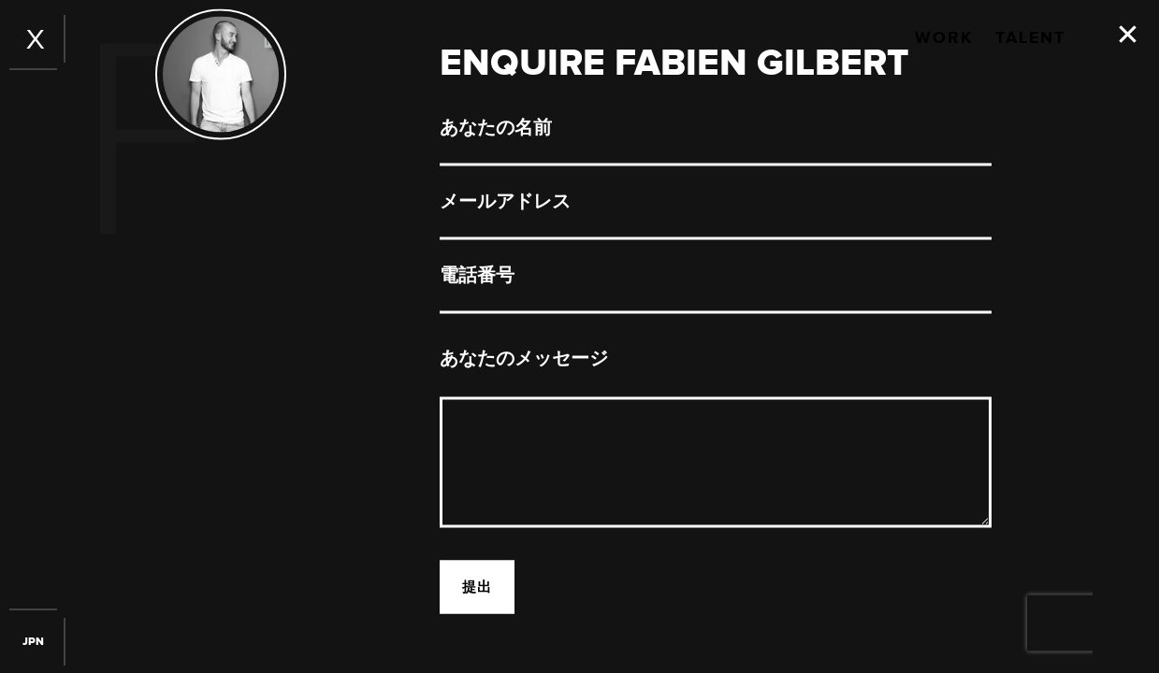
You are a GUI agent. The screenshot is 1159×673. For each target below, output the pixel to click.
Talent (1030, 38)
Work (944, 38)
